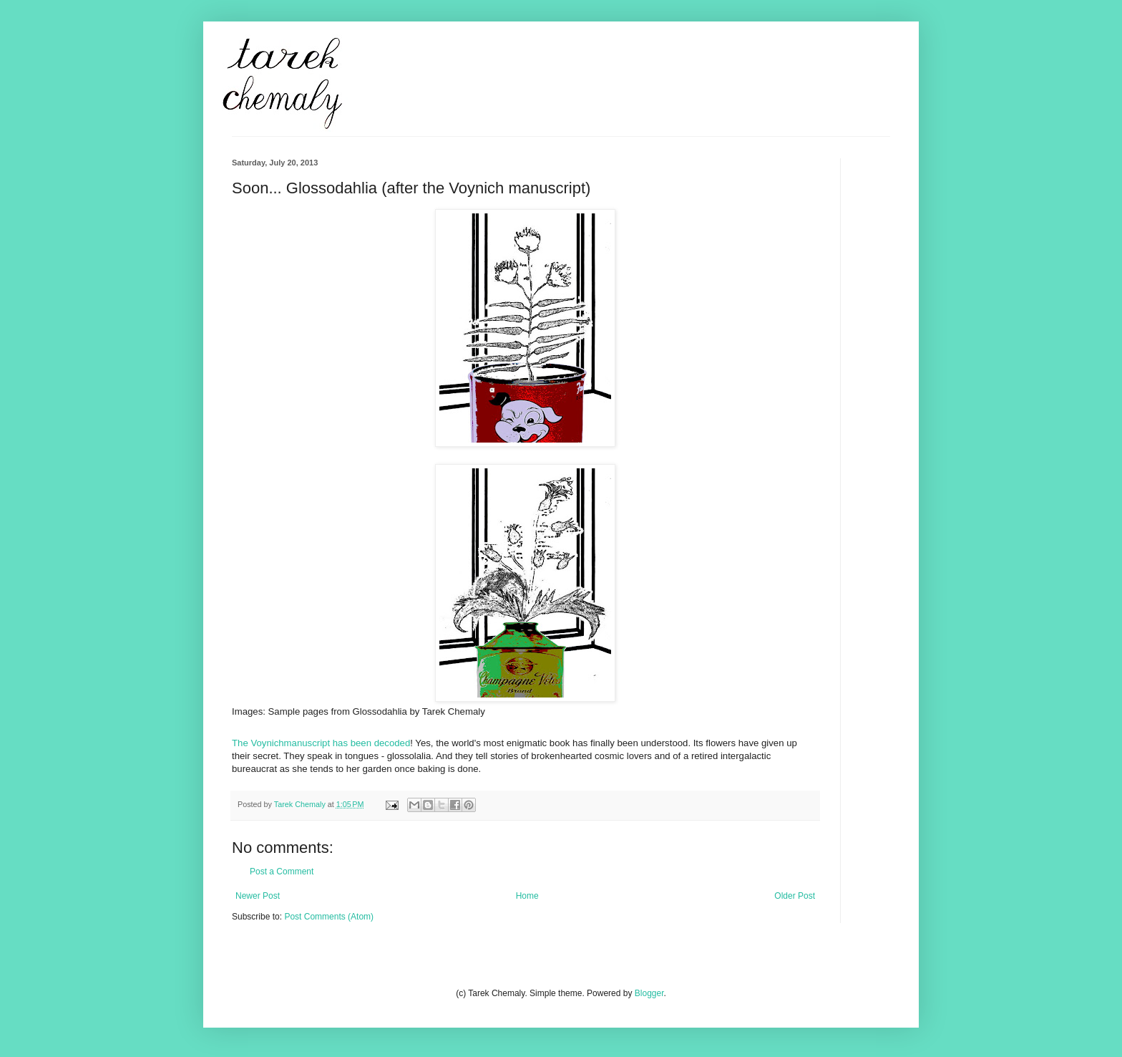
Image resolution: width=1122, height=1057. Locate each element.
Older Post (794, 896)
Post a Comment (281, 872)
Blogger (649, 993)
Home (527, 896)
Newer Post (257, 896)
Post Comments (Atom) (329, 917)
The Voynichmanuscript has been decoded (321, 743)
